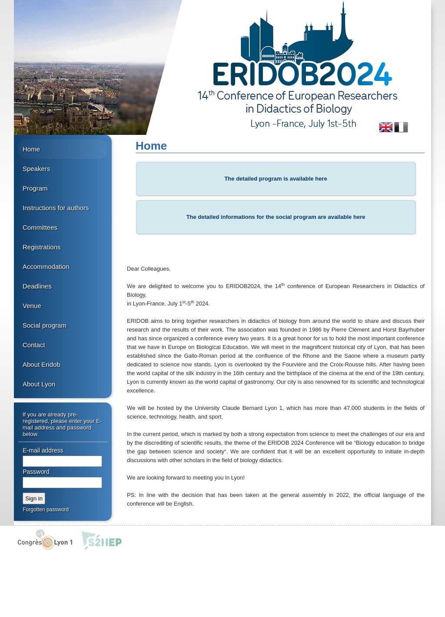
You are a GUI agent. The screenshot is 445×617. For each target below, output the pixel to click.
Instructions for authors (56, 207)
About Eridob (41, 364)
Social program (44, 325)
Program (35, 188)
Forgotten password (46, 509)
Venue (32, 305)
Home (31, 149)
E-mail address (43, 450)
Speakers (36, 168)
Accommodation (46, 266)
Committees (40, 227)
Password (36, 471)
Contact (34, 345)
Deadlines (37, 286)
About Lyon (39, 384)
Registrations (42, 247)
